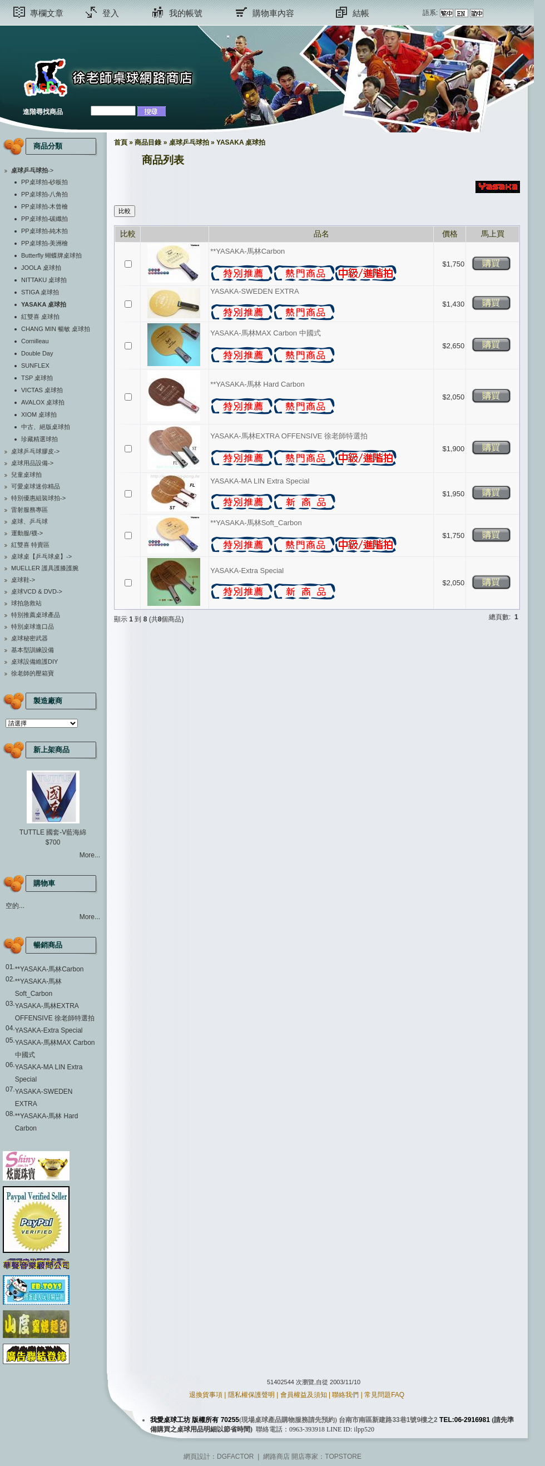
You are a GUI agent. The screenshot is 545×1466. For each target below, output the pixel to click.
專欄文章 (46, 13)
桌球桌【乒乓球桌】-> (41, 556)
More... (90, 855)
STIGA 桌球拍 (40, 292)
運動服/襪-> (27, 533)
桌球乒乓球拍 (189, 142)
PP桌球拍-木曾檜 (44, 206)
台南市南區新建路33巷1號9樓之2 (388, 1420)
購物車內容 (273, 13)
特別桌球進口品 (32, 626)
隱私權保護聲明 (251, 1395)
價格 (450, 233)
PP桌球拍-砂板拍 (44, 182)
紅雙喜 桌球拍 (40, 316)
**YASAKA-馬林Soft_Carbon (256, 523)
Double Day (37, 353)
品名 (321, 233)
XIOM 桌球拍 (39, 414)
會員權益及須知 (303, 1395)
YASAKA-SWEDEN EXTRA (254, 291)
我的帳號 (185, 13)
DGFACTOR (235, 1456)
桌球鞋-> (23, 579)
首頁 (120, 142)
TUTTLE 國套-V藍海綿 (53, 832)
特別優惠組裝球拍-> (38, 498)
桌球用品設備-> (32, 463)
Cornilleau (35, 341)
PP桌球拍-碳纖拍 (44, 218)
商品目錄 (148, 142)
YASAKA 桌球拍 (240, 142)
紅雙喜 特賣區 (30, 544)
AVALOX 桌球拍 (43, 402)
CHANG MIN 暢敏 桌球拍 (55, 328)
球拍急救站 (26, 603)
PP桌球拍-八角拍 (44, 194)
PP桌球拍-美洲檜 (44, 243)
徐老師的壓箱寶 (32, 673)
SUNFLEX (35, 365)
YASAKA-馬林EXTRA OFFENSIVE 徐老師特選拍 (289, 436)
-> (32, 170)
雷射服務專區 (29, 509)
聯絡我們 (345, 1395)
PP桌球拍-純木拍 (44, 231)
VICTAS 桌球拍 (42, 390)
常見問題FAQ (384, 1395)
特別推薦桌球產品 (35, 614)
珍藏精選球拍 (39, 439)
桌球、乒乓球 (29, 521)
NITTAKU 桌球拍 (44, 280)
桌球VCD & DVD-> (36, 591)
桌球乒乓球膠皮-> (35, 451)
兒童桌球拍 (26, 474)
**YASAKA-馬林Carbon (49, 969)
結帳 (361, 13)
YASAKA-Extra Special (49, 1030)
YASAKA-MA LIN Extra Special (259, 481)
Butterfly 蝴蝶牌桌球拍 (51, 255)
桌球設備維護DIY (34, 661)
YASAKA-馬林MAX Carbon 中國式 (265, 333)
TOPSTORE (343, 1456)
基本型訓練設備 (32, 649)
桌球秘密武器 (29, 638)
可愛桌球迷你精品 (35, 486)
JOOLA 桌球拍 (41, 267)
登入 (110, 13)
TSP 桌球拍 (37, 377)
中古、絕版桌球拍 (45, 426)
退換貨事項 (205, 1395)
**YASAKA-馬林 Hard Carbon (257, 384)
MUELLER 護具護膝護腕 (44, 568)
